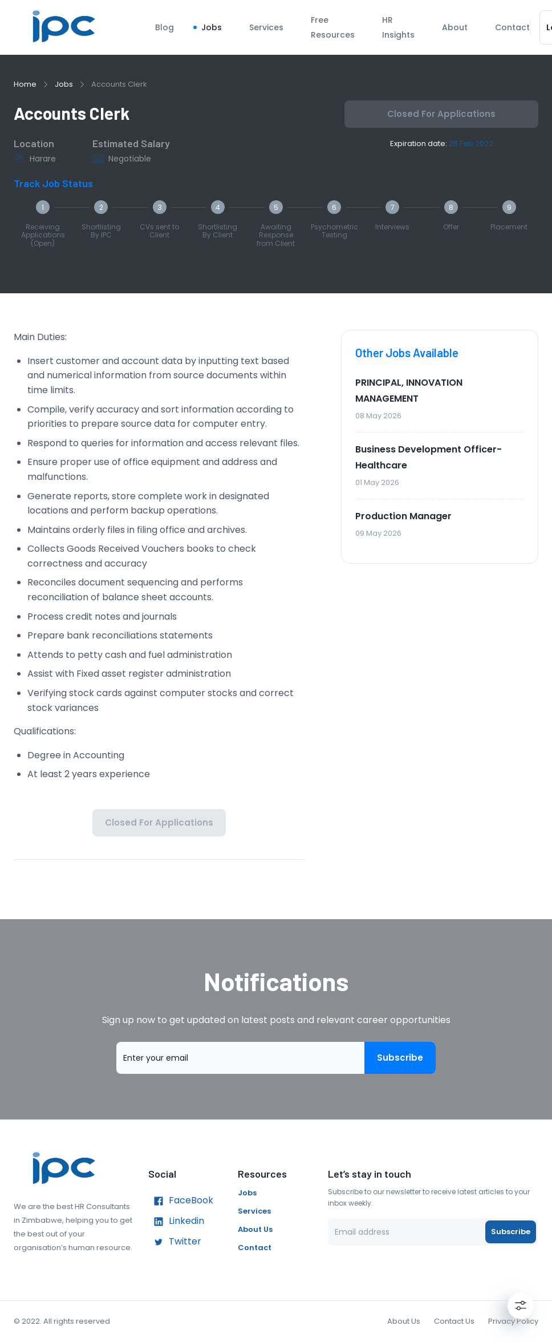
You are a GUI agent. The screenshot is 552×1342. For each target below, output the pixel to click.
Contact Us (454, 1321)
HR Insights (398, 27)
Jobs (211, 27)
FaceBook (180, 1201)
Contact (512, 27)
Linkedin (176, 1221)
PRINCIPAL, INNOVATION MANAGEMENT (408, 390)
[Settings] (520, 1305)
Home (25, 84)
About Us (255, 1229)
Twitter (174, 1242)
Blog (164, 27)
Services (266, 27)
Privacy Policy (513, 1321)
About (455, 27)
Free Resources (333, 27)
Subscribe (400, 1058)
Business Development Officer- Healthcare (428, 457)
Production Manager (403, 516)
